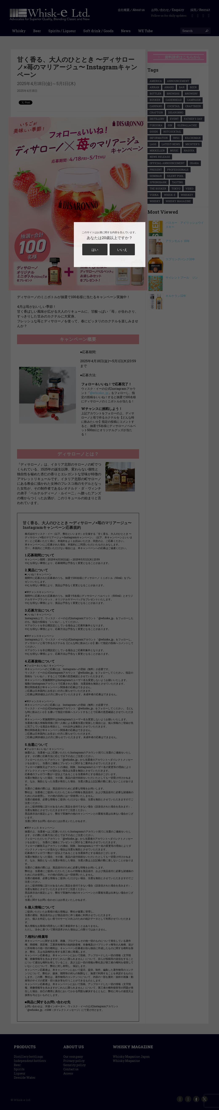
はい (95, 249)
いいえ (122, 249)
